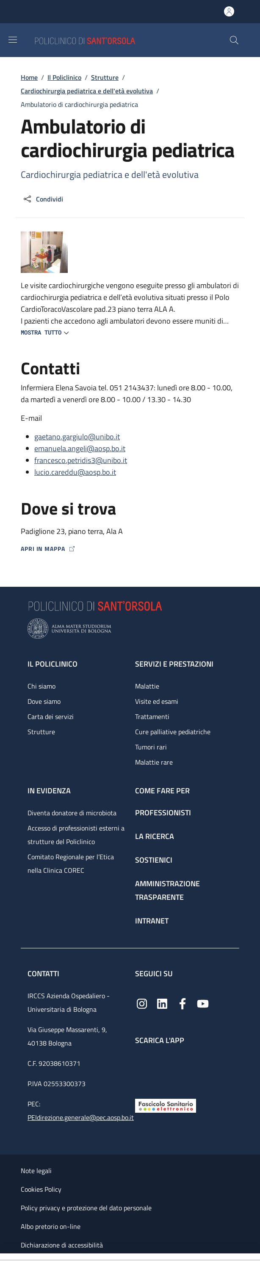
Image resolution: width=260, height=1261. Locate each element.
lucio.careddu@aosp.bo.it (75, 472)
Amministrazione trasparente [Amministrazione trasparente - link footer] (167, 890)
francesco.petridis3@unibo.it (80, 460)
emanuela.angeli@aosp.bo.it (79, 448)
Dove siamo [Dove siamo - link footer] (44, 701)
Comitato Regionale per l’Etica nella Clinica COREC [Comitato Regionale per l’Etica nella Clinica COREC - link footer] (71, 863)
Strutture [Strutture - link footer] (41, 732)
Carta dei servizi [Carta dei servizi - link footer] (51, 716)
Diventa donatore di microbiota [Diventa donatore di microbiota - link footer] (72, 813)
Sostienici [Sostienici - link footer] (153, 860)
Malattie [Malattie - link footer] (147, 686)
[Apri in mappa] (130, 548)
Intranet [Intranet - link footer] (152, 920)
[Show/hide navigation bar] (12, 39)
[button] (234, 40)
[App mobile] (142, 1070)
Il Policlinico (64, 77)
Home (29, 77)
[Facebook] (182, 1003)
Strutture (105, 77)
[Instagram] (142, 1003)
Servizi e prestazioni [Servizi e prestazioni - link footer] (174, 664)
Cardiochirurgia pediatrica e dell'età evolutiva (87, 91)
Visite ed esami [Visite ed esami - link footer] (156, 701)
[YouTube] (203, 1003)
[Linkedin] (162, 1003)
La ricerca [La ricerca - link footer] (154, 836)
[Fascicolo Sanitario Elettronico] (165, 1105)
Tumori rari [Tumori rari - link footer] (151, 747)
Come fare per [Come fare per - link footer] (162, 790)
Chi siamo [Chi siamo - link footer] (41, 686)
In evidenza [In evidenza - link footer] (49, 790)
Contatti (44, 973)
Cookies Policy (41, 1189)
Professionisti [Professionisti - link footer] (163, 812)
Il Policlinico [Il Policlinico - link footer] (52, 664)
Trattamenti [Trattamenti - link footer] (152, 716)
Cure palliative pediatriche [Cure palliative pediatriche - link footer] (172, 732)
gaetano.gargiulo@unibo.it (77, 436)
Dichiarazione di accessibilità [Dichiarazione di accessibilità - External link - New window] (62, 1245)
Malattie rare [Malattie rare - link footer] (154, 762)
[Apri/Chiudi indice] (4, 1257)
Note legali (36, 1171)
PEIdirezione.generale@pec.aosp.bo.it (81, 1117)
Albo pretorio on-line (50, 1226)
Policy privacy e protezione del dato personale (86, 1208)
